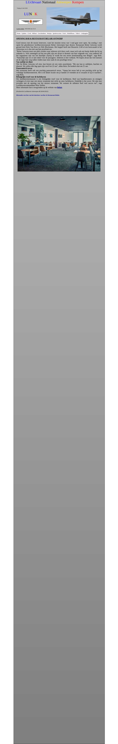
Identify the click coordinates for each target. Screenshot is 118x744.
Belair (59, 87)
